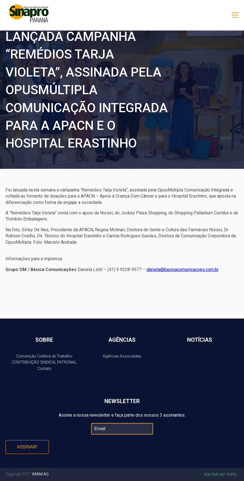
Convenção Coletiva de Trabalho (44, 356)
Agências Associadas (122, 356)
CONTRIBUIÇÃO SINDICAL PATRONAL (44, 362)
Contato (44, 368)
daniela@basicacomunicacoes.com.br (182, 269)
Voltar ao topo (220, 474)
